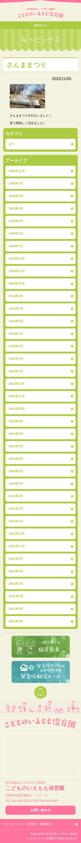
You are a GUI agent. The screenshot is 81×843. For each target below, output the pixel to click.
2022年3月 (16, 496)
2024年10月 (17, 283)
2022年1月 (16, 521)
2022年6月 (16, 458)
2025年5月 (16, 196)
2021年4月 (16, 621)
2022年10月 (17, 408)
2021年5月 (16, 608)
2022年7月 (16, 446)
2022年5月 (16, 471)
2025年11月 (17, 171)
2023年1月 (16, 371)
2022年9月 (16, 421)
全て (12, 144)
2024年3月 (16, 346)
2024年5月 (16, 321)
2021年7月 (16, 583)
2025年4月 (16, 208)
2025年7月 (16, 183)
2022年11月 (17, 396)
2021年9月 (16, 558)
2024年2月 (16, 358)
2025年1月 (16, 246)
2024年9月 (16, 296)
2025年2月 (16, 233)
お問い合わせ (40, 810)
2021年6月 (16, 596)
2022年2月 (16, 508)
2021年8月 (16, 571)
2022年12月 (17, 383)
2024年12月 (17, 258)
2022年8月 (16, 433)
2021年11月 (17, 546)
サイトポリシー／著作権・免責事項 (27, 824)
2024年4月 (16, 333)
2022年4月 (16, 483)
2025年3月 (16, 221)
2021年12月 (17, 533)
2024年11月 (17, 271)
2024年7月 (16, 308)
